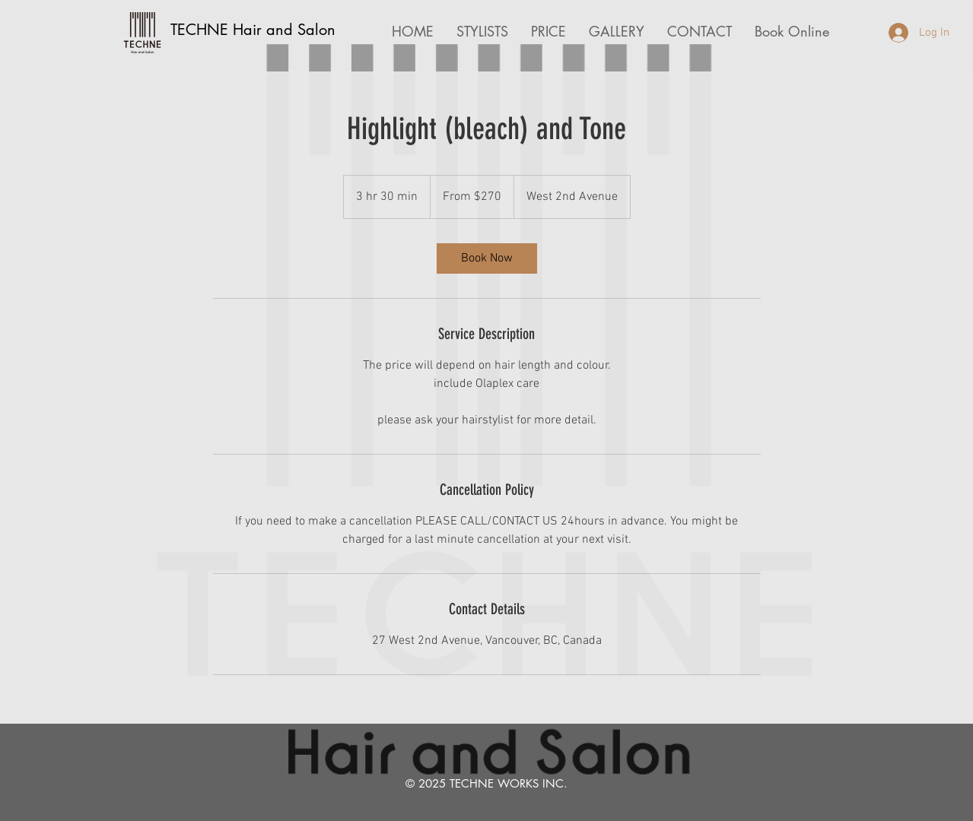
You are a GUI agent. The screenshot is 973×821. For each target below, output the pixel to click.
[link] (487, 258)
